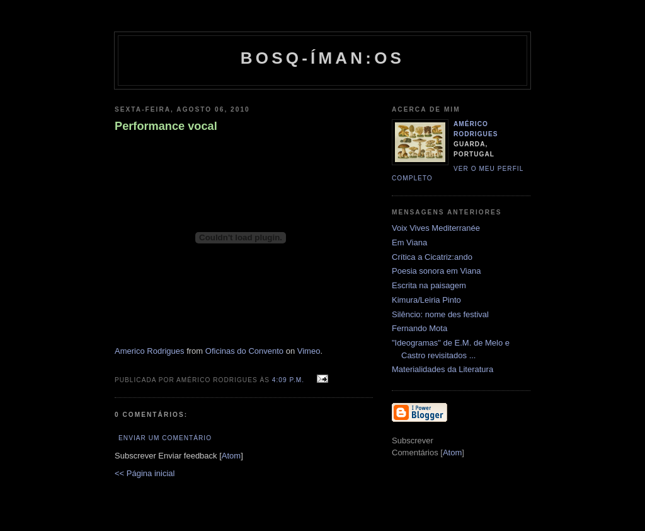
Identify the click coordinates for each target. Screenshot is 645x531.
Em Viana (409, 242)
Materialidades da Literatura (442, 369)
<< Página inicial (144, 473)
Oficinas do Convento (244, 351)
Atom (231, 455)
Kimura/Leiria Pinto (426, 300)
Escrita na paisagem (429, 285)
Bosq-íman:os (322, 58)
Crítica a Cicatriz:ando (432, 257)
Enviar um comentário (165, 438)
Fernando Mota (419, 328)
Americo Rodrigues (150, 351)
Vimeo (309, 351)
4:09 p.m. (289, 379)
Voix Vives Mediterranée (436, 228)
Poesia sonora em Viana (436, 271)
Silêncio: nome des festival (440, 314)
